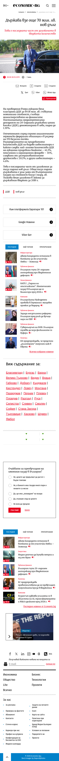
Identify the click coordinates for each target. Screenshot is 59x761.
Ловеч (28, 388)
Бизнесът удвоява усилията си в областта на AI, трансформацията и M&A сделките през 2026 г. (36, 599)
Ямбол (10, 419)
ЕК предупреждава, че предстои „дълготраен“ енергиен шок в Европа (36, 344)
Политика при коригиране (38, 719)
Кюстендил (13, 388)
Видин (35, 377)
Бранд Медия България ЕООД (41, 725)
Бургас (30, 372)
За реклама (10, 705)
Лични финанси (25, 280)
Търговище (13, 413)
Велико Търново (17, 377)
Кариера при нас (13, 730)
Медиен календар (13, 744)
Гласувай (15, 510)
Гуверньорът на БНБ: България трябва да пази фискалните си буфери (36, 330)
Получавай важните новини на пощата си (29, 659)
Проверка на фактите (15, 711)
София (10, 408)
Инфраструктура (26, 253)
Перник (28, 393)
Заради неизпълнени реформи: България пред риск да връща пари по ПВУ (36, 316)
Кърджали (39, 383)
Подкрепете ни (38, 734)
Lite (5, 684)
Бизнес (36, 674)
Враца (46, 377)
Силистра (12, 403)
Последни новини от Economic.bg (39, 606)
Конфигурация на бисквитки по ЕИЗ (13, 739)
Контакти (10, 718)
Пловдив (12, 398)
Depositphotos (39, 758)
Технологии (39, 679)
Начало (21, 12)
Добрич (25, 383)
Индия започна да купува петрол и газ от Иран (36, 556)
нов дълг (20, 191)
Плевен (41, 393)
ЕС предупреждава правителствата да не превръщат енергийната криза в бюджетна (36, 585)
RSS (48, 654)
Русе (37, 398)
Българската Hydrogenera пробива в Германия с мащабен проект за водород (36, 302)
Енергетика (22, 551)
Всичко (7, 690)
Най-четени (28, 247)
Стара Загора (27, 408)
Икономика (31, 12)
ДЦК (7, 191)
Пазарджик (13, 393)
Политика (23, 338)
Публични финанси (27, 267)
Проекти (37, 684)
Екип (34, 711)
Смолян (40, 403)
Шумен (42, 413)
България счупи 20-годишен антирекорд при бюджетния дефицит (35, 272)
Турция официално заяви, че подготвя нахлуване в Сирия (32, 636)
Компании (23, 297)
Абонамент (10, 714)
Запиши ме (50, 664)
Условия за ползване (40, 730)
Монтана (40, 388)
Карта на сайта (38, 714)
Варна (42, 372)
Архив (27, 510)
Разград (26, 398)
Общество (26, 631)
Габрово (11, 383)
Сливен (27, 403)
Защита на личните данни (40, 706)
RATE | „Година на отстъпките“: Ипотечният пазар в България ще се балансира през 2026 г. (35, 287)
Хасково (29, 413)
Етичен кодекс (12, 724)
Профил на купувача (14, 734)
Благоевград (14, 372)
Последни (12, 247)
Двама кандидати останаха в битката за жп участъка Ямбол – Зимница (35, 259)
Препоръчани (45, 247)
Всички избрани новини (42, 352)
